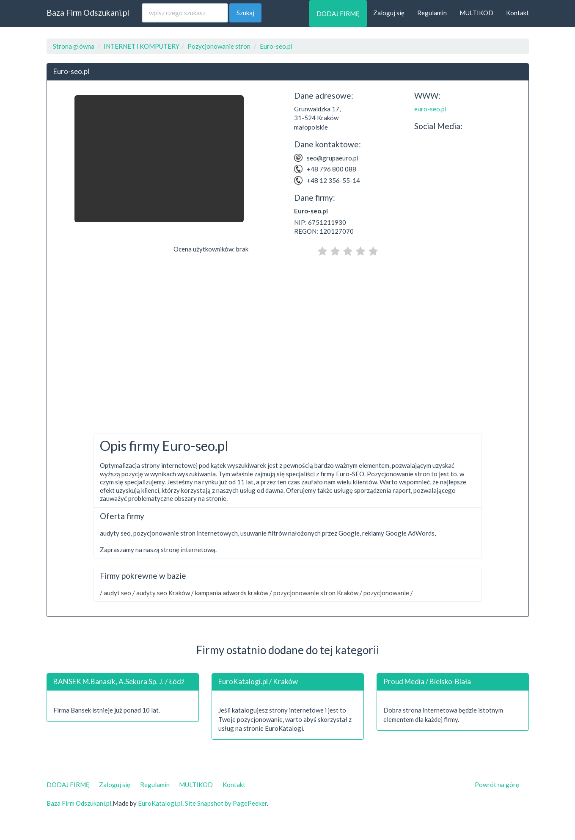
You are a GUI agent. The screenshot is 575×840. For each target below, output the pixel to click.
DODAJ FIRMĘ (338, 13)
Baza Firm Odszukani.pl (88, 12)
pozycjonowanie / (387, 593)
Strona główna (73, 46)
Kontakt (517, 13)
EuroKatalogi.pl (160, 803)
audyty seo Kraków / (164, 593)
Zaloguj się (388, 13)
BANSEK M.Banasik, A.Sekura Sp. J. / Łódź (118, 681)
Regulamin (432, 13)
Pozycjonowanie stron (218, 46)
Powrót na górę (497, 784)
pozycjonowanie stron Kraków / (317, 593)
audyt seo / (118, 593)
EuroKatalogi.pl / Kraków (258, 681)
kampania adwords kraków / (233, 593)
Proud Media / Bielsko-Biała (427, 681)
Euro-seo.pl (276, 46)
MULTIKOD (476, 13)
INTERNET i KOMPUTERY (141, 46)
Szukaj (245, 13)
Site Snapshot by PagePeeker (226, 803)
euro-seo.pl (430, 109)
